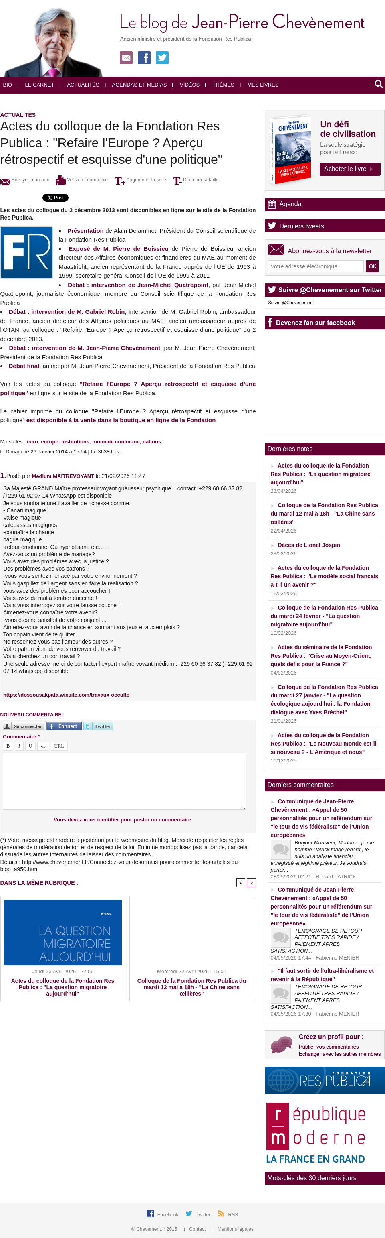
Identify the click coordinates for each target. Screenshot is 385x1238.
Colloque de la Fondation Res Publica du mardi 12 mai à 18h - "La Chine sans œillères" (191, 987)
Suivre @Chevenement (291, 302)
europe (49, 442)
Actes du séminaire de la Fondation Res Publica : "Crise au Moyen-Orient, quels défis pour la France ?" (321, 655)
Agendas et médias (136, 85)
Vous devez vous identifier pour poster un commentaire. (123, 820)
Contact (195, 1229)
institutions (75, 442)
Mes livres (259, 85)
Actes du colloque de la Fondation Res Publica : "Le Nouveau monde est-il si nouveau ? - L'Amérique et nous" (324, 743)
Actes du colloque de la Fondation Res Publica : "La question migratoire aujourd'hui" (62, 987)
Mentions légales (233, 1229)
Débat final (24, 365)
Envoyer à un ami (24, 180)
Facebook (168, 1215)
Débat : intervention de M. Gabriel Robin (67, 311)
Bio (7, 85)
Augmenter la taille (140, 180)
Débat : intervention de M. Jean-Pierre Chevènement (85, 347)
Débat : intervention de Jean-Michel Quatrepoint (138, 284)
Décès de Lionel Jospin (309, 545)
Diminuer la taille (196, 180)
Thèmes (219, 85)
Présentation (85, 230)
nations (152, 442)
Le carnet (36, 85)
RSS (233, 1215)
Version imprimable (82, 180)
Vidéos (186, 85)
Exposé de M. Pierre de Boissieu (118, 248)
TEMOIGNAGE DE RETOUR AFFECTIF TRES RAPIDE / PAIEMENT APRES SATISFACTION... (316, 941)
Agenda (291, 204)
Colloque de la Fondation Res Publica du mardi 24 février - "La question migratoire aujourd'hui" (324, 616)
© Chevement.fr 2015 (155, 1229)
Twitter (204, 1215)
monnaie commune (115, 442)
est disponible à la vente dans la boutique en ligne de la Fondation (120, 420)
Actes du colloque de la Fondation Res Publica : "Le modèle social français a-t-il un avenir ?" (325, 576)
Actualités (79, 85)
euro (32, 442)
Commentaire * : (23, 737)
